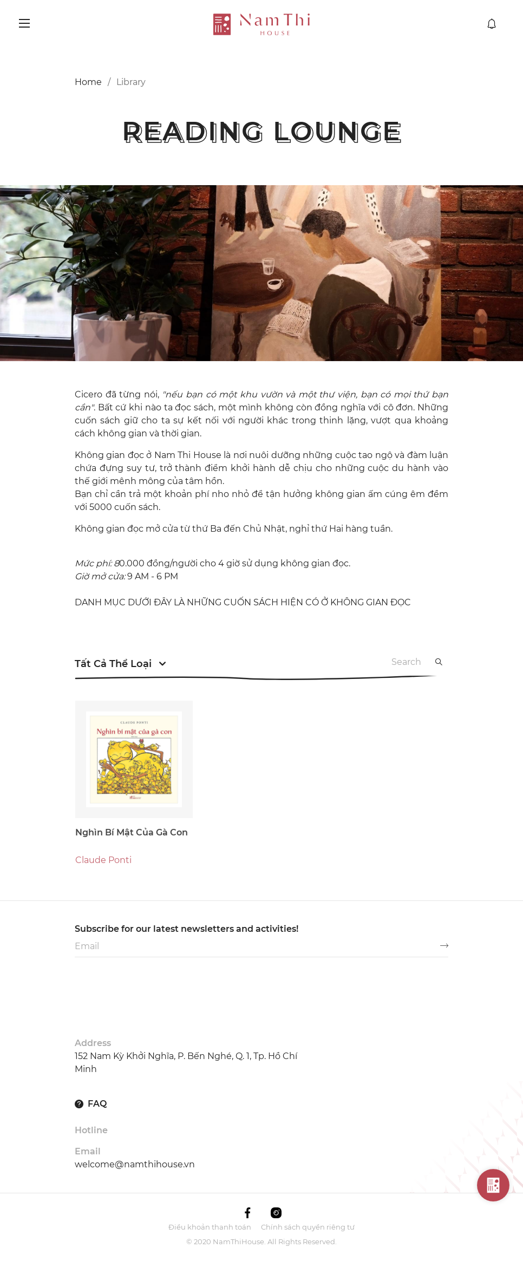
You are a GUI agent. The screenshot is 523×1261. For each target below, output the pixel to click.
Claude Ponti (103, 883)
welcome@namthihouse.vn (135, 1164)
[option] (261, 273)
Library (131, 82)
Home (88, 82)
